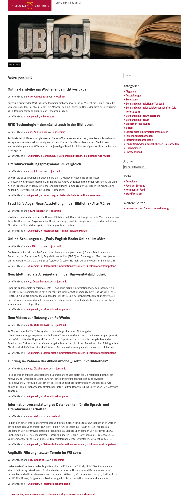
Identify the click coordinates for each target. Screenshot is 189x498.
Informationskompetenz (102, 266)
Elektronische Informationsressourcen (80, 195)
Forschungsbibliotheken (139, 135)
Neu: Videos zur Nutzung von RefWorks (39, 318)
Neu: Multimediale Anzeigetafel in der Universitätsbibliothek (57, 274)
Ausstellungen (51, 230)
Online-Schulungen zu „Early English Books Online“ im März (56, 239)
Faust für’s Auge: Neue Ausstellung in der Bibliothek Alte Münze (59, 203)
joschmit (60, 96)
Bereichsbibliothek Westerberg (143, 115)
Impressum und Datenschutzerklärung (147, 208)
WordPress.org (134, 193)
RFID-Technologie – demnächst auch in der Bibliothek (51, 124)
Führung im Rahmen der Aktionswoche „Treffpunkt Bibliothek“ (58, 361)
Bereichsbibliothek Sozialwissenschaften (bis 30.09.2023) (151, 109)
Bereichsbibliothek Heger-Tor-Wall (145, 103)
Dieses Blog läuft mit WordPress (28, 494)
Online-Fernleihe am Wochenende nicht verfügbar (48, 89)
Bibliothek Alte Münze (98, 155)
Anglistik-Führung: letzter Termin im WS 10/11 (44, 452)
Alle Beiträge (14, 65)
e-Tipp (129, 127)
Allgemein (33, 116)
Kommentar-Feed (135, 189)
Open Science (133, 148)
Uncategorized (134, 151)
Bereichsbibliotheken (70, 155)
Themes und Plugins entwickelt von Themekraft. (72, 494)
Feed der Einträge (135, 185)
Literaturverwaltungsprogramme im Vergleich (44, 164)
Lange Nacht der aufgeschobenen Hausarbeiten (152, 144)
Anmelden (131, 181)
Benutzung (49, 116)
